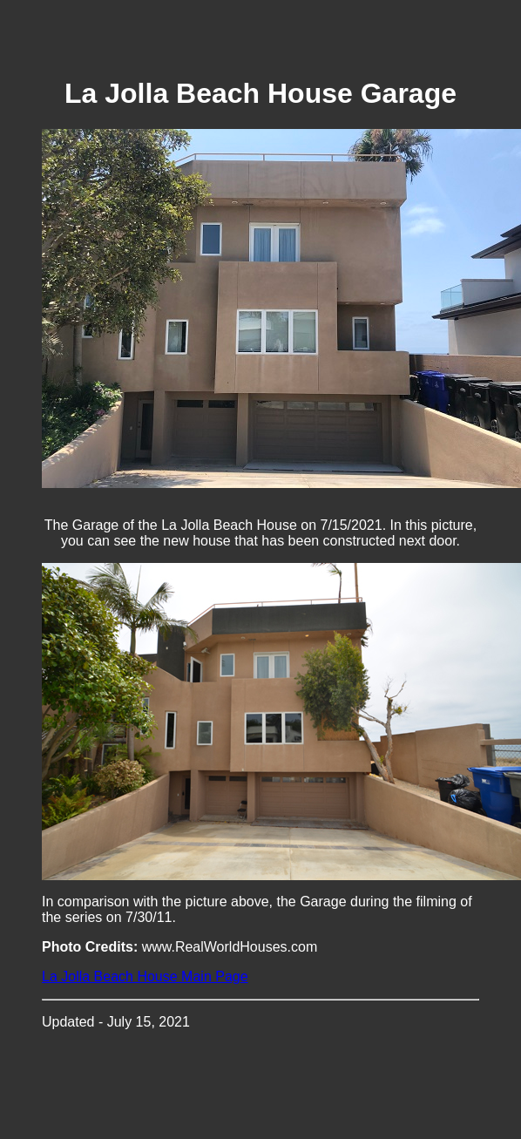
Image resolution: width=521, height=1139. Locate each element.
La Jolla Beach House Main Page (145, 976)
